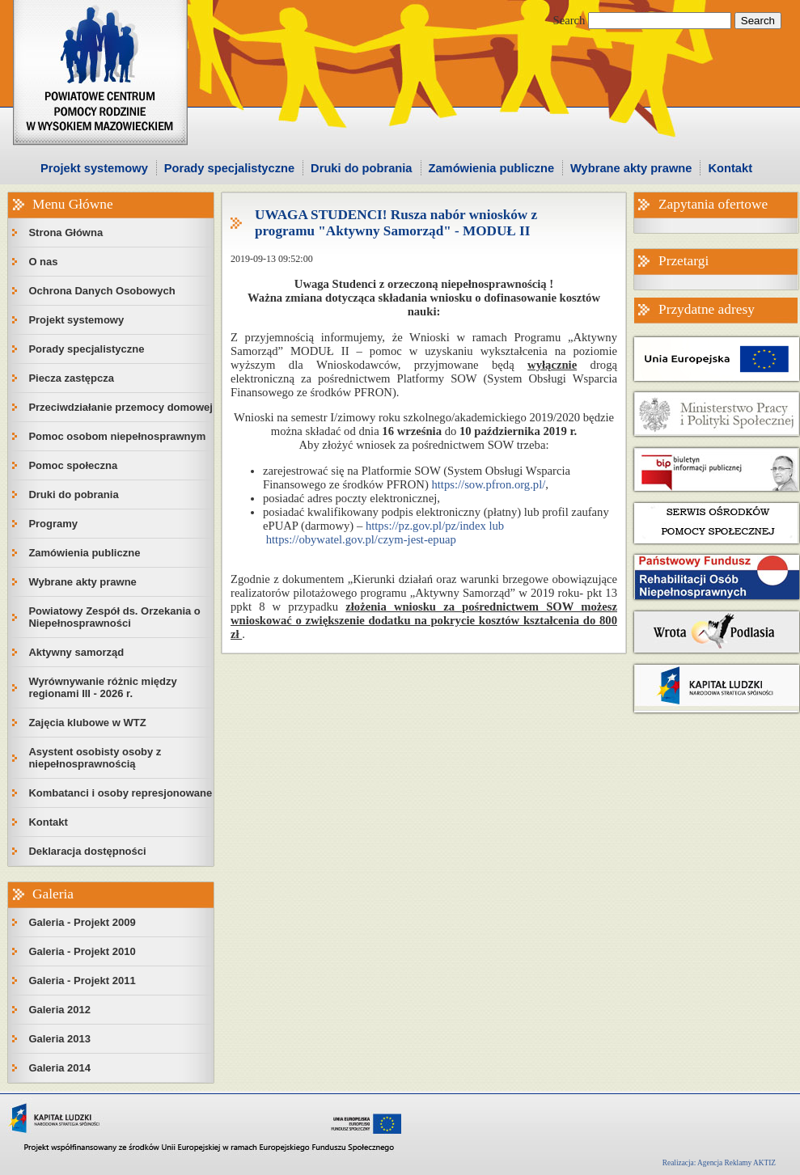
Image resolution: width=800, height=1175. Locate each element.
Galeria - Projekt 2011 (81, 980)
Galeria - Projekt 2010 (81, 951)
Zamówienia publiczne (492, 168)
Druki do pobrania (361, 168)
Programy (53, 524)
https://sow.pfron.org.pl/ (488, 484)
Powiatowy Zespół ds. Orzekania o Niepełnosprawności (114, 617)
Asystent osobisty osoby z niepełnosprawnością (94, 758)
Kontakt (730, 168)
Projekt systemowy (94, 168)
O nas (42, 262)
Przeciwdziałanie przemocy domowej (120, 407)
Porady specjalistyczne (229, 168)
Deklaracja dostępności (87, 851)
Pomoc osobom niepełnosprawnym (116, 436)
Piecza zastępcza (71, 378)
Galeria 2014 (59, 1068)
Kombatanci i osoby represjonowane (120, 793)
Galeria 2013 (59, 1039)
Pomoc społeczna (72, 465)
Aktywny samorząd (76, 652)
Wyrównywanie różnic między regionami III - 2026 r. (102, 687)
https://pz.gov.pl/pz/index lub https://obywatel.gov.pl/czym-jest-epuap (383, 532)
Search (569, 20)
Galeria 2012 (59, 1010)
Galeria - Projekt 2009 (81, 922)
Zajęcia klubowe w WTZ (87, 722)
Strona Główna (65, 232)
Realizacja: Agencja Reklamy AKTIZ (719, 1163)
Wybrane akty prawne (631, 168)
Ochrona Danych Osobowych (101, 291)
